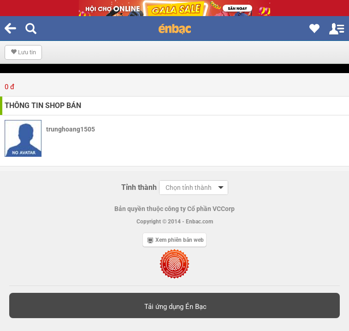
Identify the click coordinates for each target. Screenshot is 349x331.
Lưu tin (23, 52)
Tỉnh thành (139, 187)
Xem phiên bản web (176, 240)
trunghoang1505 (70, 129)
